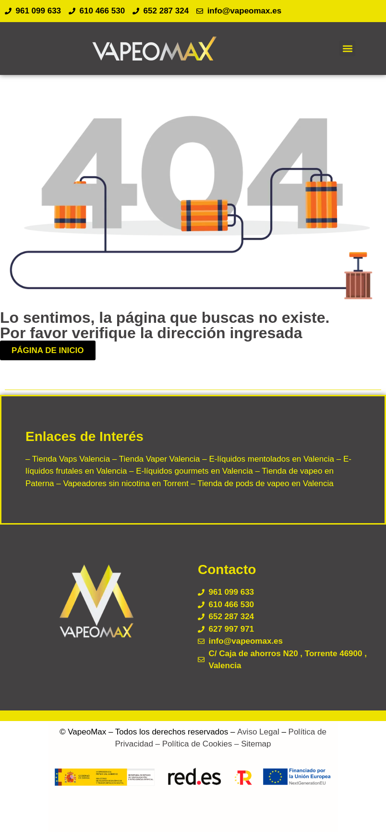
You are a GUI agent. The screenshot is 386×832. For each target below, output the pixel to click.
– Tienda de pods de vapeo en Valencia (261, 483)
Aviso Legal (258, 731)
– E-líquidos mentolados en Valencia (267, 459)
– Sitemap (251, 743)
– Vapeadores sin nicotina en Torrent (121, 483)
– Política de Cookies (192, 743)
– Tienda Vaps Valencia (67, 459)
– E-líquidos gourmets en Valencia (190, 471)
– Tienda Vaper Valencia (155, 459)
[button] (347, 48)
